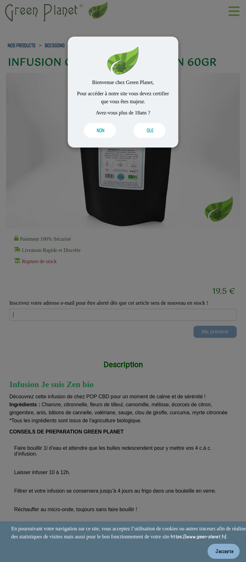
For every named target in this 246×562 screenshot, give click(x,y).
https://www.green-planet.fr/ (198, 536)
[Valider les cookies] (98, 130)
